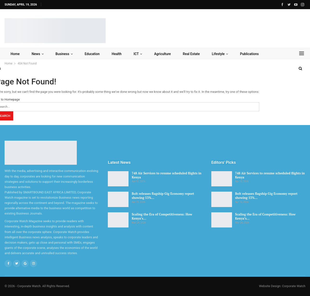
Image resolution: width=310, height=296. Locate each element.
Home (15, 54)
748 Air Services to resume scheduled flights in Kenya (166, 175)
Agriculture (162, 54)
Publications (249, 54)
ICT (136, 54)
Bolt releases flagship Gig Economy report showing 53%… (163, 195)
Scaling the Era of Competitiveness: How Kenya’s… (162, 216)
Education (92, 54)
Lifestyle (218, 54)
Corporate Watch (293, 286)
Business (62, 54)
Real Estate (191, 54)
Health (117, 54)
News (36, 54)
